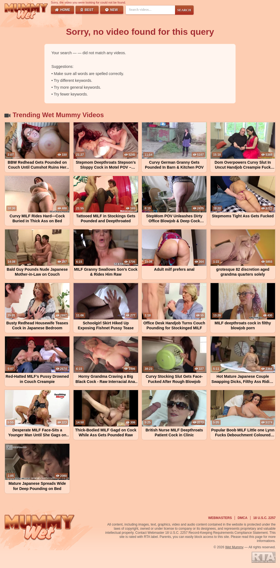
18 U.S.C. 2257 (264, 518)
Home (62, 10)
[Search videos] (150, 9)
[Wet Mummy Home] (26, 11)
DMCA (242, 518)
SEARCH (184, 10)
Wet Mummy (234, 547)
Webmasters (220, 518)
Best (87, 10)
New (111, 10)
